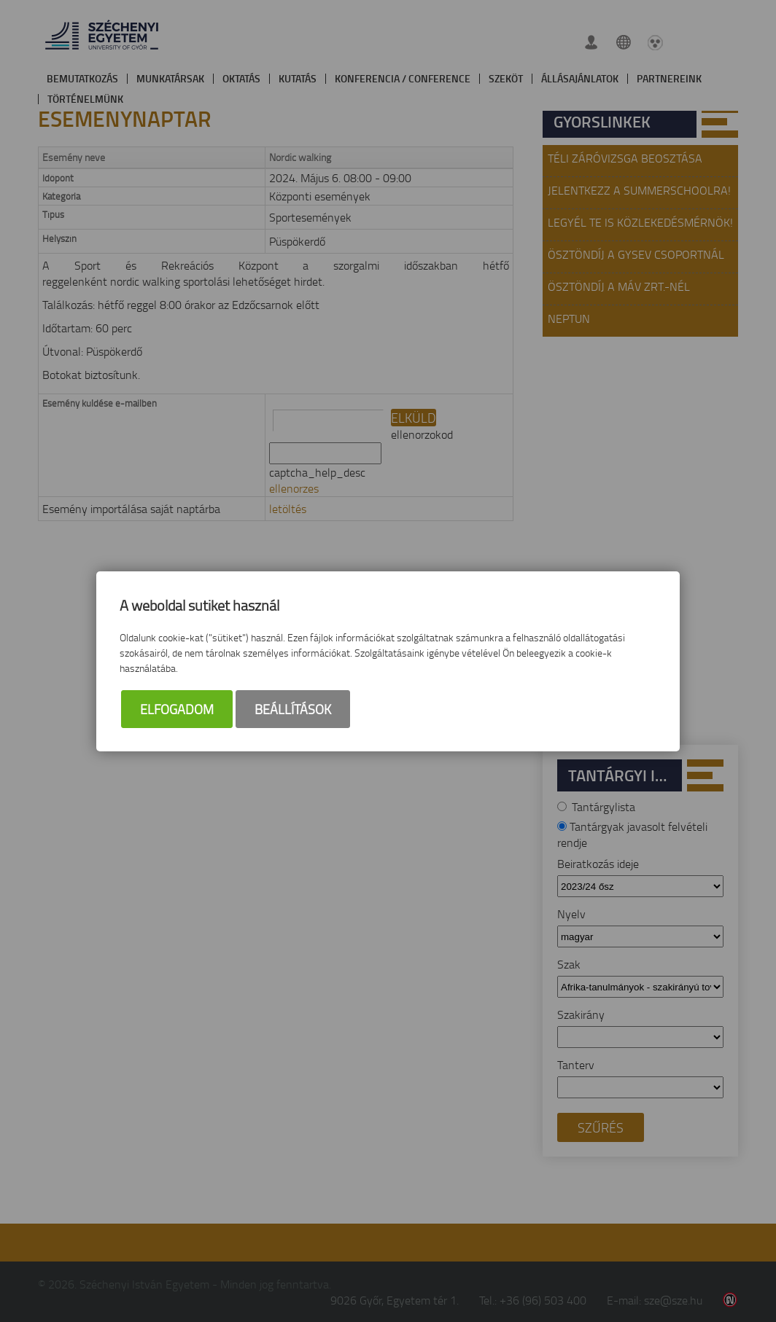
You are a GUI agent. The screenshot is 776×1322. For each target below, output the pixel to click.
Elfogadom (177, 709)
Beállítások (293, 709)
